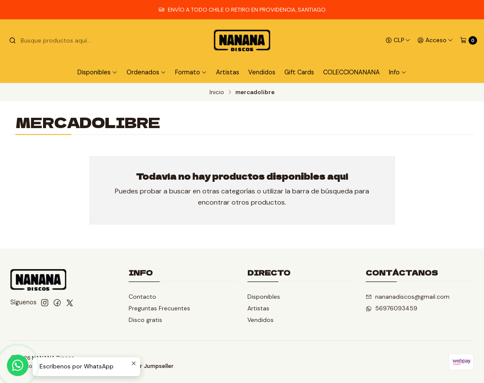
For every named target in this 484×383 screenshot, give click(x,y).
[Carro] (468, 40)
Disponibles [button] (97, 72)
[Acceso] (435, 40)
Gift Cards (299, 72)
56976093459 (391, 308)
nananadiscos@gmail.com (408, 296)
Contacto (142, 296)
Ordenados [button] (146, 72)
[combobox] (52, 40)
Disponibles (263, 296)
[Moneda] (398, 40)
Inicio (217, 92)
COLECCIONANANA (351, 72)
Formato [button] (191, 72)
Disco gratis (145, 320)
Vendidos (261, 72)
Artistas (227, 72)
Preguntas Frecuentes (159, 308)
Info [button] (398, 72)
